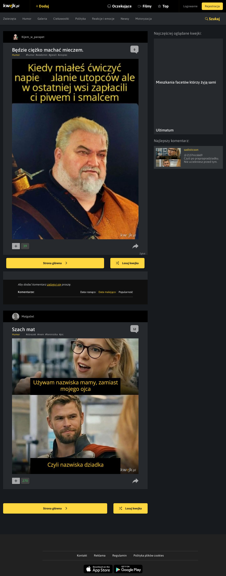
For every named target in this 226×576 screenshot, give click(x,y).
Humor (26, 18)
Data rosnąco (88, 292)
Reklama (100, 555)
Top (166, 6)
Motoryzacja (143, 18)
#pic (61, 334)
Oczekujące (122, 6)
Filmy (147, 6)
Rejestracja (212, 6)
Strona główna (55, 263)
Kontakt (82, 555)
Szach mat (23, 329)
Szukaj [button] (214, 19)
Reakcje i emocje (103, 18)
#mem (40, 334)
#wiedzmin (41, 54)
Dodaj (44, 6)
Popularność (126, 292)
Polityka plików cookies (149, 555)
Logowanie (190, 6)
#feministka (51, 334)
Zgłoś (143, 253)
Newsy (125, 18)
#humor (30, 54)
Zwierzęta (9, 18)
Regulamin (119, 555)
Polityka (80, 18)
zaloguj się (54, 284)
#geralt (53, 54)
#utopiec (62, 54)
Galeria (42, 18)
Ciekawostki (61, 18)
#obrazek (31, 334)
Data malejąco (107, 292)
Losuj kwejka (127, 263)
